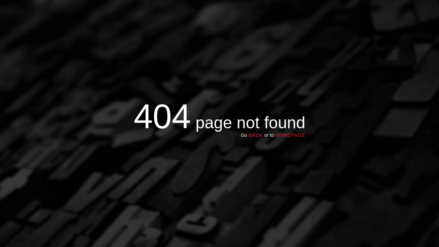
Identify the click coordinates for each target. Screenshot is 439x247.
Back (255, 135)
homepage (290, 135)
